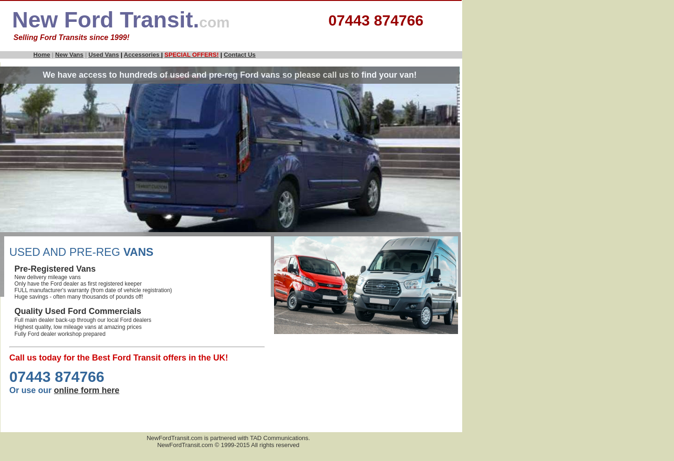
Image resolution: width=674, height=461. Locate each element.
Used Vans (103, 54)
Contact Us (240, 54)
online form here (86, 390)
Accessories (142, 54)
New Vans (69, 54)
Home (41, 54)
